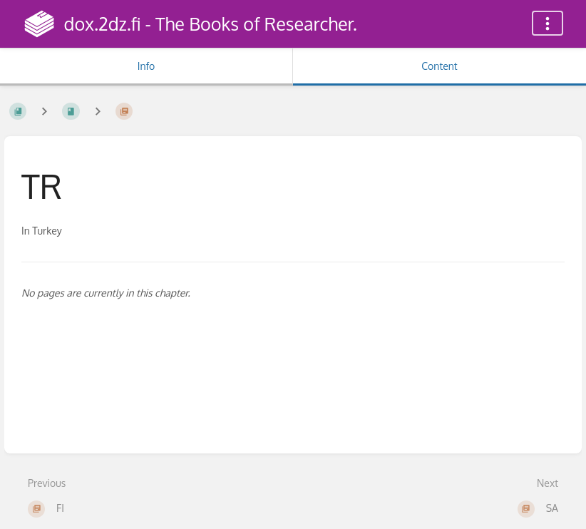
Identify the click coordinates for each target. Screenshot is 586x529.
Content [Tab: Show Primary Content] (439, 66)
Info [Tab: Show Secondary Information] (146, 66)
